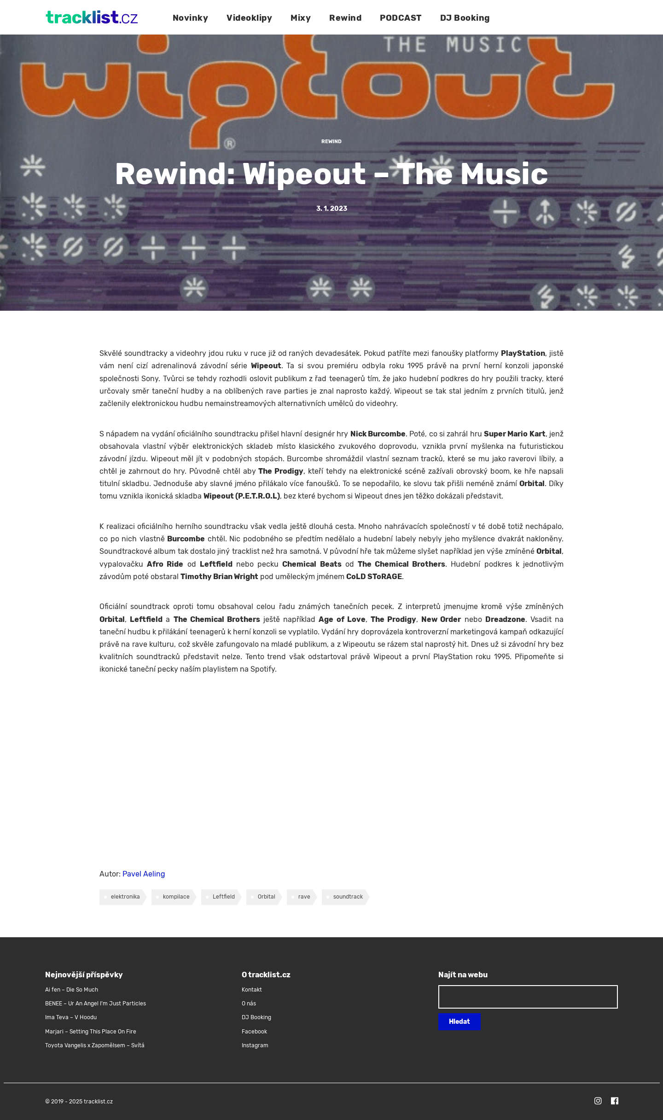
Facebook (254, 1031)
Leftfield (224, 897)
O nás (249, 1003)
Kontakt (252, 990)
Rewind (345, 18)
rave (304, 897)
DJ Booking (465, 18)
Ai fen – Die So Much (71, 990)
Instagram (255, 1045)
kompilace (176, 897)
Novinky (191, 18)
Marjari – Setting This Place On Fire (90, 1031)
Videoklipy (249, 18)
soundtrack (348, 897)
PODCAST (401, 18)
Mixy (301, 18)
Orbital (266, 897)
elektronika (125, 897)
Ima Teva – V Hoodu (71, 1017)
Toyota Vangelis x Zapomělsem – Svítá (95, 1045)
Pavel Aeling (143, 874)
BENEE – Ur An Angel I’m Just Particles (96, 1003)
